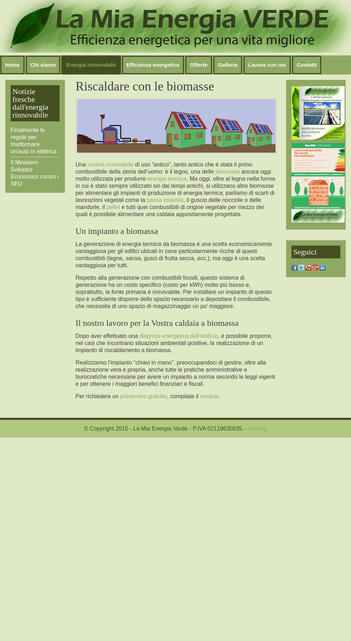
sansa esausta (165, 200)
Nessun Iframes (175, 26)
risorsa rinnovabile (111, 164)
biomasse (228, 172)
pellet (113, 207)
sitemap (257, 429)
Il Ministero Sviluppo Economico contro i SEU (35, 173)
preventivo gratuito (143, 396)
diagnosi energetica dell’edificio (178, 336)
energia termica (166, 179)
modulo (209, 396)
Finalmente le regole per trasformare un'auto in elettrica (33, 140)
